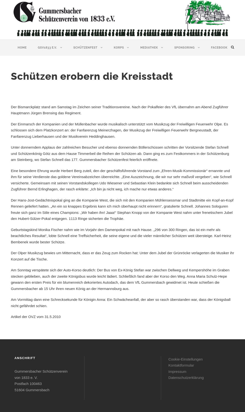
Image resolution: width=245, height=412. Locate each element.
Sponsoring (184, 47)
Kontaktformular (181, 365)
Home (22, 47)
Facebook (219, 47)
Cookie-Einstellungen (185, 359)
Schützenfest (85, 47)
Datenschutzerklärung (186, 378)
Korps (119, 47)
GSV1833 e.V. (47, 47)
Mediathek (149, 47)
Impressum (177, 371)
